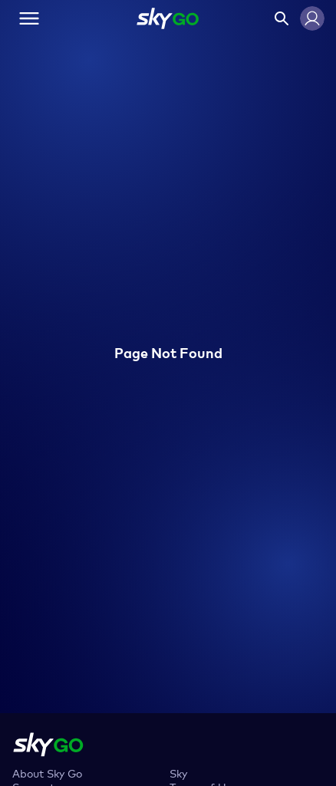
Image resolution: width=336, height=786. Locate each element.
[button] (312, 18)
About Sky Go (47, 772)
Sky (178, 772)
